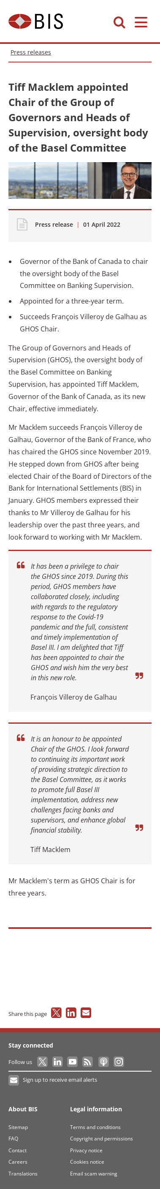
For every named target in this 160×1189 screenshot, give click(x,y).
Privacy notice (86, 1150)
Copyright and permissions (101, 1138)
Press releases (31, 52)
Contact (17, 1150)
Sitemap (18, 1127)
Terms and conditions (95, 1127)
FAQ (13, 1138)
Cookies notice (87, 1161)
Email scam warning (93, 1173)
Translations (23, 1173)
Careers (17, 1161)
